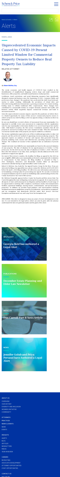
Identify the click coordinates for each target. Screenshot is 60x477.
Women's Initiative (9, 409)
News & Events (6, 19)
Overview (5, 401)
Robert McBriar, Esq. (10, 85)
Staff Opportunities (10, 468)
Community (6, 412)
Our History (6, 404)
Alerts (15, 19)
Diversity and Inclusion (11, 407)
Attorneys (6, 417)
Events (4, 429)
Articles (5, 443)
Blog (4, 441)
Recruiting (6, 460)
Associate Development (11, 463)
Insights (5, 435)
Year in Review (7, 452)
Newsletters (7, 446)
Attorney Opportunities (11, 465)
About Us (5, 398)
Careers (5, 457)
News (4, 427)
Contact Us (6, 474)
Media (4, 449)
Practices (6, 420)
